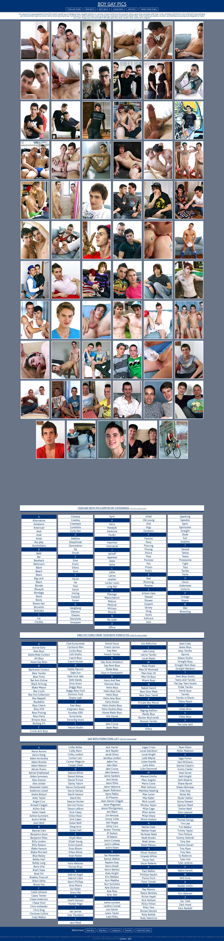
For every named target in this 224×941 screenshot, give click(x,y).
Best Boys (103, 9)
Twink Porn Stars (148, 9)
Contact (123, 938)
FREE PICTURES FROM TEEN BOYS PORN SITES (112, 635)
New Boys (90, 9)
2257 (129, 938)
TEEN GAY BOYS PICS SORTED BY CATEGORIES (112, 508)
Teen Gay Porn (74, 9)
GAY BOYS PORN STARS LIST (112, 738)
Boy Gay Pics (112, 4)
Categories (118, 9)
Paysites (131, 9)
